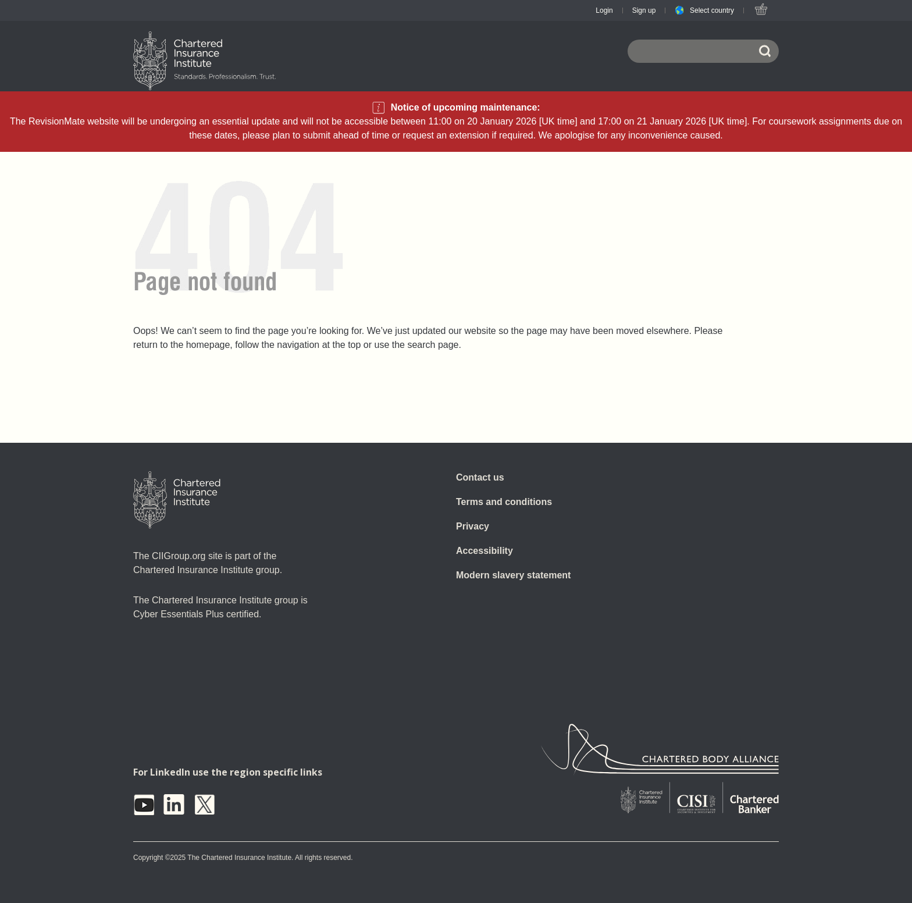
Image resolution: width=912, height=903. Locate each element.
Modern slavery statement (513, 575)
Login (604, 10)
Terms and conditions (504, 502)
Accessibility (484, 551)
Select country (712, 10)
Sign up (644, 10)
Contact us (480, 477)
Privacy (472, 526)
